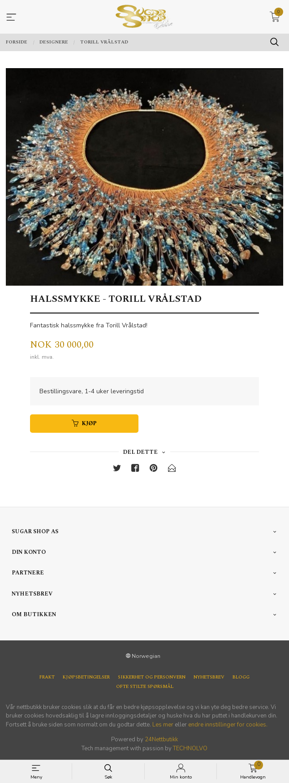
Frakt (47, 677)
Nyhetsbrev (209, 677)
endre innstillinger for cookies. (227, 725)
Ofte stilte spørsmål (144, 686)
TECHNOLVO (190, 748)
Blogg (241, 677)
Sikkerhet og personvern (151, 677)
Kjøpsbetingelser (86, 677)
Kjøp (84, 423)
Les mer (162, 725)
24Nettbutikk (161, 739)
